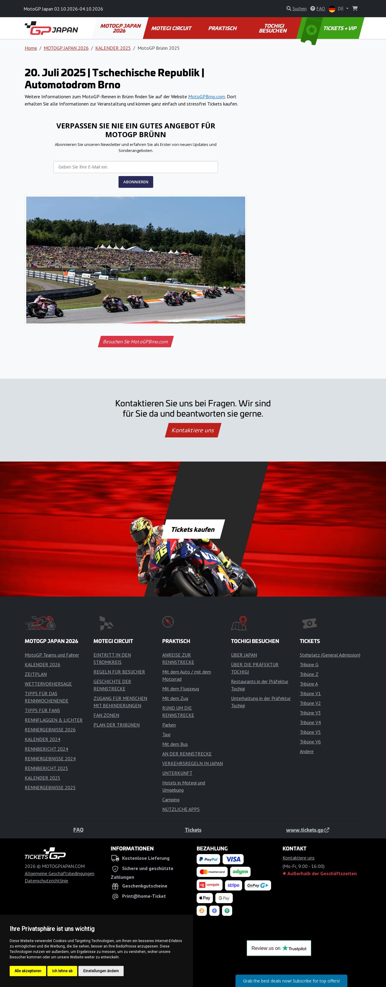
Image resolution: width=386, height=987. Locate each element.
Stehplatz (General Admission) (330, 655)
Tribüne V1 (310, 693)
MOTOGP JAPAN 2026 (121, 28)
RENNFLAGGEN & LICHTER (54, 720)
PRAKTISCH (222, 28)
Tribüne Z (309, 674)
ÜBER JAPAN (244, 655)
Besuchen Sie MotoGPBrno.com (136, 342)
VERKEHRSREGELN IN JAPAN (192, 763)
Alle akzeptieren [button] (27, 971)
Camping (170, 799)
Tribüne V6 (310, 742)
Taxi (166, 734)
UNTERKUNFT (177, 773)
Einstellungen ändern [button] (101, 971)
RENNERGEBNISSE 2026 (50, 730)
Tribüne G (309, 664)
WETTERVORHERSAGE (48, 684)
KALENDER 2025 (113, 48)
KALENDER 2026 (42, 664)
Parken (169, 725)
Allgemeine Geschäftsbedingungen (59, 873)
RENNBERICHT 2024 (46, 749)
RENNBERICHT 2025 (46, 768)
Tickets (193, 829)
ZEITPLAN (36, 674)
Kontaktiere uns (193, 430)
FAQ (78, 829)
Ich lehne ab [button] (62, 971)
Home (31, 48)
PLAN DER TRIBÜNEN (116, 725)
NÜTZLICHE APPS (181, 809)
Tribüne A (309, 684)
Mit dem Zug (175, 698)
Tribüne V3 (310, 713)
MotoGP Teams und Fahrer (52, 655)
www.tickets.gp (307, 829)
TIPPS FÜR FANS (42, 710)
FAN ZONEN (106, 715)
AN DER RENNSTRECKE (187, 754)
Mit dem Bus (175, 744)
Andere (307, 751)
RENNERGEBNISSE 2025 (50, 787)
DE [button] (337, 8)
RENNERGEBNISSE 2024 (50, 758)
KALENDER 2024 (42, 739)
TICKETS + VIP (329, 28)
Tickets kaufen (193, 529)
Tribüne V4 (310, 722)
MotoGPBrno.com (206, 96)
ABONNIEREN (135, 181)
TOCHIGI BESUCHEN (273, 28)
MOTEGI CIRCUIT (171, 28)
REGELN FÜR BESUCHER (119, 672)
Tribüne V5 (310, 732)
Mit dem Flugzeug (180, 689)
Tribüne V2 (310, 703)
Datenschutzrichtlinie (46, 881)
